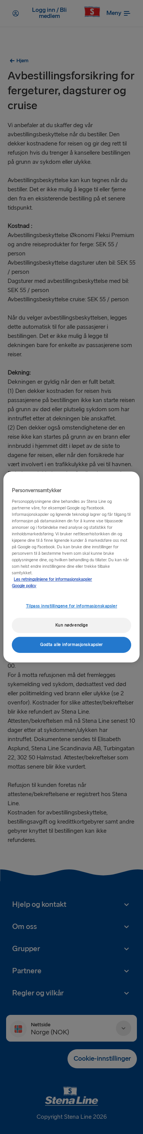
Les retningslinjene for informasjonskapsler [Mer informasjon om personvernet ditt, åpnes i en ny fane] (53, 579)
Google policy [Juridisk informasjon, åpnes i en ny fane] (24, 585)
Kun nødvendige (71, 625)
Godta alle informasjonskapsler (71, 644)
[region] (71, 567)
